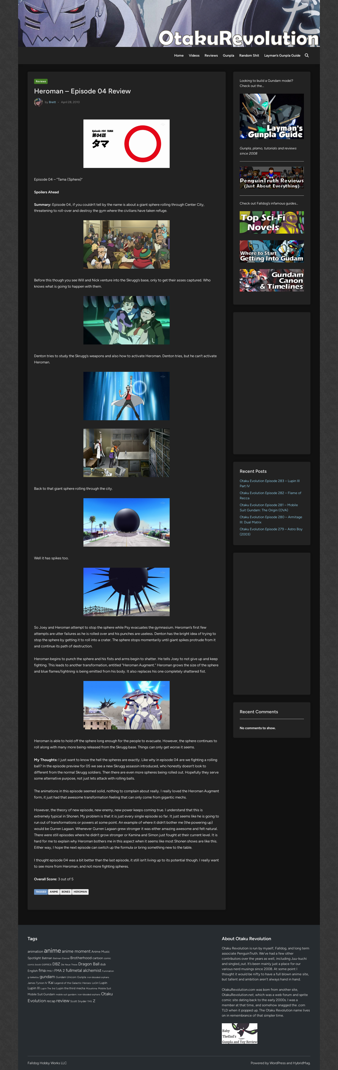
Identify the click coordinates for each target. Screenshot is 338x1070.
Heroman (80, 891)
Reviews (211, 55)
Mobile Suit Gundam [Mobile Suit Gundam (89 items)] (41, 994)
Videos (194, 55)
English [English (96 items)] (33, 971)
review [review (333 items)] (62, 1000)
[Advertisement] (272, 383)
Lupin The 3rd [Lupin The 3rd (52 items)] (48, 988)
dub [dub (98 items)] (103, 964)
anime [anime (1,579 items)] (52, 950)
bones (66, 891)
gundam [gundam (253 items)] (47, 976)
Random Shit (249, 55)
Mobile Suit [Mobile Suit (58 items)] (104, 988)
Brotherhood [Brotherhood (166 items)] (81, 958)
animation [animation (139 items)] (35, 951)
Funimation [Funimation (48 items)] (108, 971)
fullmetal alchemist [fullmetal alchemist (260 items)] (83, 970)
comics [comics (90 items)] (47, 964)
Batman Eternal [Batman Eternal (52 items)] (61, 958)
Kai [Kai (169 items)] (50, 982)
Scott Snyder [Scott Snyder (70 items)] (78, 1001)
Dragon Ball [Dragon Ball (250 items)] (88, 963)
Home (179, 55)
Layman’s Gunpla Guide (282, 55)
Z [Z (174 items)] (94, 1001)
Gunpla (228, 55)
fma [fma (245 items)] (42, 970)
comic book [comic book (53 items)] (34, 964)
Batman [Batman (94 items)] (47, 958)
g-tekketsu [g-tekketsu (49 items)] (33, 977)
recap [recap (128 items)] (51, 1001)
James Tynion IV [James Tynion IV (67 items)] (37, 983)
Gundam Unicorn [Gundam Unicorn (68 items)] (66, 977)
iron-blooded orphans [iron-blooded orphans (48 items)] (98, 977)
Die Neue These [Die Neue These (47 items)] (69, 964)
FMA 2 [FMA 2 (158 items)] (59, 970)
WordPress (278, 1063)
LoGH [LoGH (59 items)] (95, 983)
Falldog (280, 948)
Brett (52, 102)
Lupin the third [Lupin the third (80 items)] (65, 988)
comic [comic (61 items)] (107, 958)
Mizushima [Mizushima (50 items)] (91, 988)
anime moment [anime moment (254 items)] (76, 951)
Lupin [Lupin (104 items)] (103, 983)
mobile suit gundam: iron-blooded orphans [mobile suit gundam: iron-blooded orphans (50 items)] (78, 994)
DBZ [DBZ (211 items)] (56, 963)
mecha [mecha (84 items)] (80, 988)
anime (54, 891)
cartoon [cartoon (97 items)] (97, 958)
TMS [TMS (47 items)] (89, 1001)
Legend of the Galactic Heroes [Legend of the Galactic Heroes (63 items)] (72, 983)
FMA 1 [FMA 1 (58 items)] (50, 970)
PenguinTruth (247, 953)
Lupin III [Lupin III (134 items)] (34, 988)
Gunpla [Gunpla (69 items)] (81, 977)
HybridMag (301, 1063)
